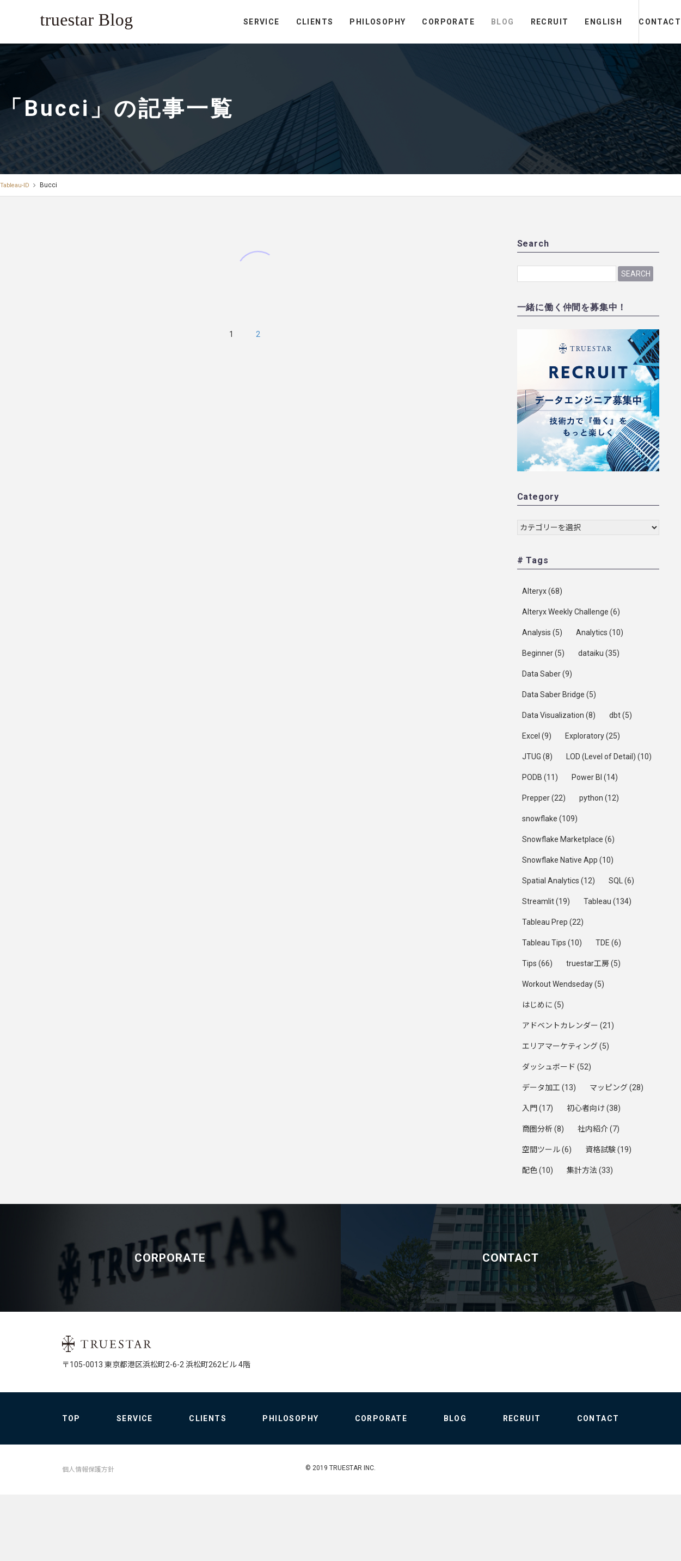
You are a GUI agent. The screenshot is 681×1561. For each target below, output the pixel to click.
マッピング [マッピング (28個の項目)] (616, 1087)
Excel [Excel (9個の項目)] (536, 736)
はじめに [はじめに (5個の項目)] (543, 1004)
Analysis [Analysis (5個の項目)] (542, 632)
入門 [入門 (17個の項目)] (537, 1108)
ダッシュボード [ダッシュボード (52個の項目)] (556, 1066)
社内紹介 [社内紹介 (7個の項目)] (598, 1128)
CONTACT (637, 21)
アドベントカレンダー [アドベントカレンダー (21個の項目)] (568, 1025)
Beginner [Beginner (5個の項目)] (543, 653)
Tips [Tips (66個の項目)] (537, 963)
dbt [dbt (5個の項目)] (620, 715)
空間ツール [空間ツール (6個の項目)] (547, 1149)
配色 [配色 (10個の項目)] (537, 1170)
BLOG (458, 21)
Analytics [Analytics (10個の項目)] (599, 632)
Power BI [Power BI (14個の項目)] (595, 777)
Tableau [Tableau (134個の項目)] (607, 901)
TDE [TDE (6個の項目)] (608, 942)
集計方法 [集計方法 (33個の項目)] (590, 1170)
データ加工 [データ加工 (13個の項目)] (549, 1087)
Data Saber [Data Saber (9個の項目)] (547, 673)
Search (636, 273)
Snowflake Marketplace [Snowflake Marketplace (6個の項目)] (568, 839)
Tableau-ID (15, 185)
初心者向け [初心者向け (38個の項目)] (594, 1108)
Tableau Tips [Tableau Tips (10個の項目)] (552, 942)
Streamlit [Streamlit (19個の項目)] (546, 901)
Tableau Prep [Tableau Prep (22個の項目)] (553, 922)
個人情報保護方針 (88, 1536)
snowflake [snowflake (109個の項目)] (550, 818)
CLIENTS (270, 21)
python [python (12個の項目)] (599, 798)
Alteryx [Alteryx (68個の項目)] (542, 591)
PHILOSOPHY (333, 21)
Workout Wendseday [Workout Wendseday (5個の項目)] (563, 984)
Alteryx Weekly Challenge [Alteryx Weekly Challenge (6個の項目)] (571, 611)
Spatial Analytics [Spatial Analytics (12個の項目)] (558, 880)
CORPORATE (403, 21)
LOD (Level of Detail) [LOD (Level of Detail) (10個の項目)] (609, 756)
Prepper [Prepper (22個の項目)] (544, 798)
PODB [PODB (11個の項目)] (540, 777)
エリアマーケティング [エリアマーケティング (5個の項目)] (565, 1046)
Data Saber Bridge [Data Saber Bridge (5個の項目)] (559, 694)
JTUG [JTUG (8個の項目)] (537, 756)
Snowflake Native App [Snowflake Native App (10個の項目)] (567, 860)
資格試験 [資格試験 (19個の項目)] (608, 1149)
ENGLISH (559, 21)
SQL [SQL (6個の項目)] (621, 880)
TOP (71, 1484)
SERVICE (217, 21)
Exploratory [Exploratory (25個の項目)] (592, 736)
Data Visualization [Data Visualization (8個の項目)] (559, 715)
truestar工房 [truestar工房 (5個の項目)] (593, 963)
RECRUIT (505, 21)
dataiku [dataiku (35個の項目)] (598, 653)
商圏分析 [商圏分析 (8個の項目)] (543, 1128)
